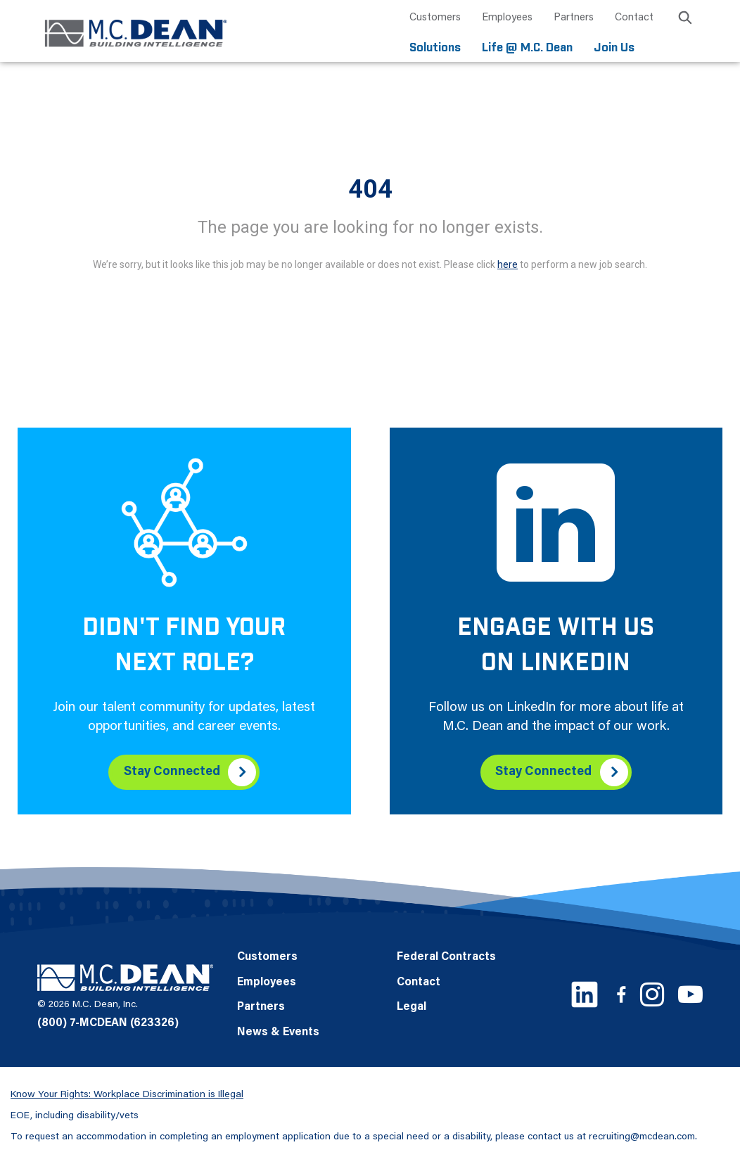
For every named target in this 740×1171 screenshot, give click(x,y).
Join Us (614, 47)
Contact (634, 18)
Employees (507, 18)
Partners (574, 18)
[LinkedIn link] (584, 993)
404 (370, 188)
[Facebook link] (621, 993)
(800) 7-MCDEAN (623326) (108, 1022)
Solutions (435, 47)
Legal (411, 1006)
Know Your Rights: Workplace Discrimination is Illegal (127, 1094)
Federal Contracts (446, 956)
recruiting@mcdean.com (642, 1136)
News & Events (278, 1031)
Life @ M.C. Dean (527, 47)
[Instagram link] (652, 994)
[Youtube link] (690, 993)
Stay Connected (171, 770)
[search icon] (685, 20)
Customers (435, 18)
